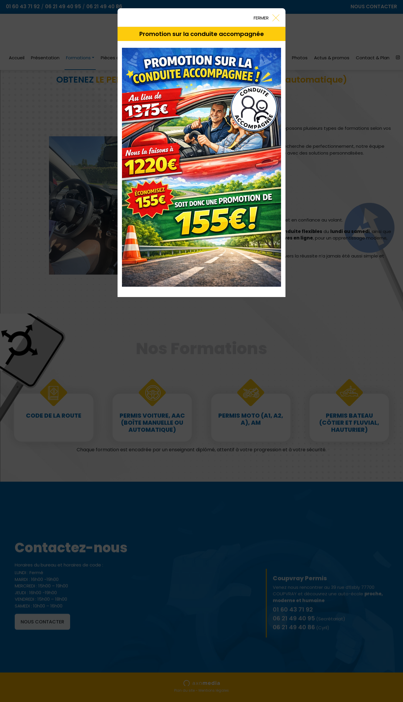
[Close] (266, 17)
